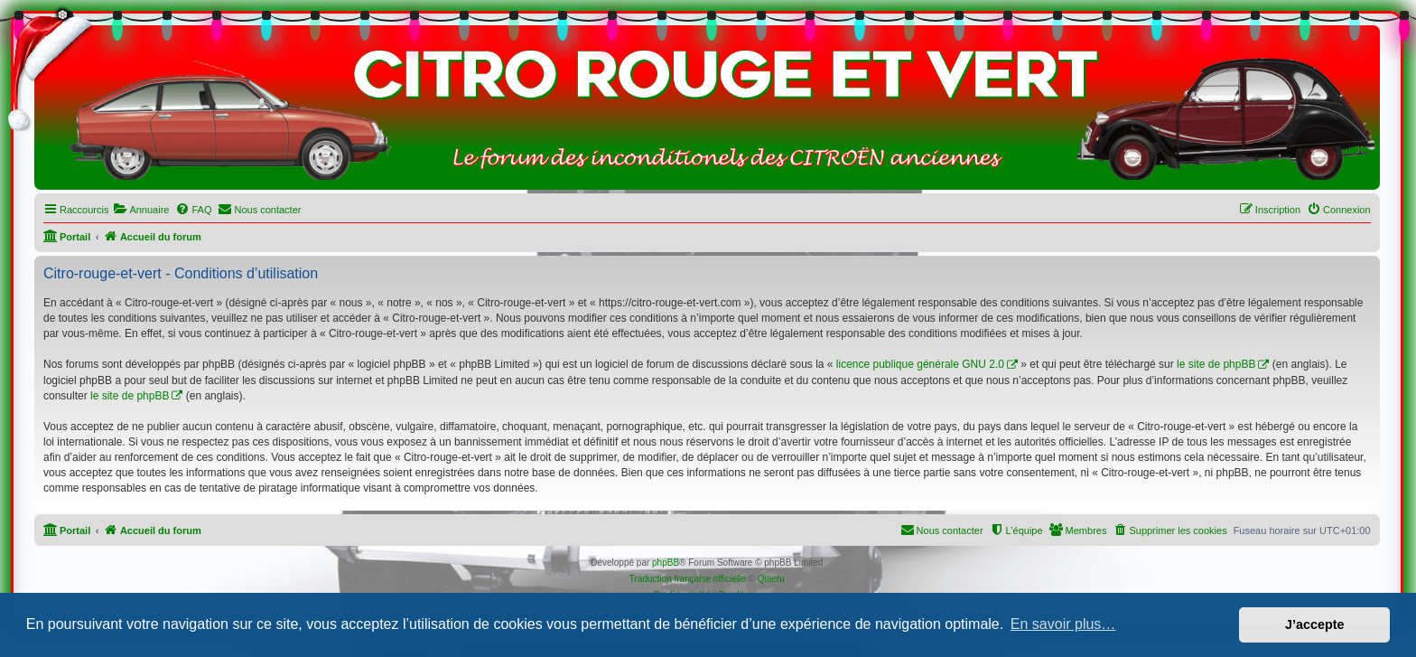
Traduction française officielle (687, 579)
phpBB (665, 563)
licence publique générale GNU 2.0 (920, 364)
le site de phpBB (1216, 364)
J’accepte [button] (1315, 624)
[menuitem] (141, 210)
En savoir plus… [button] (1063, 624)
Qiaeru (771, 579)
